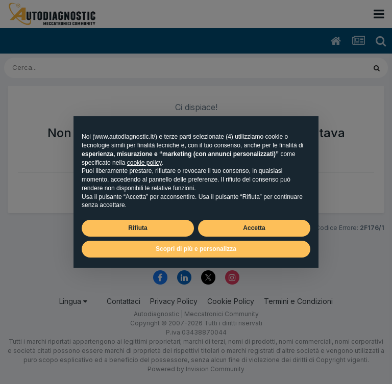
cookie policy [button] (144, 162)
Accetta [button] (254, 228)
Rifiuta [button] (137, 228)
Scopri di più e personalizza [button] (196, 248)
